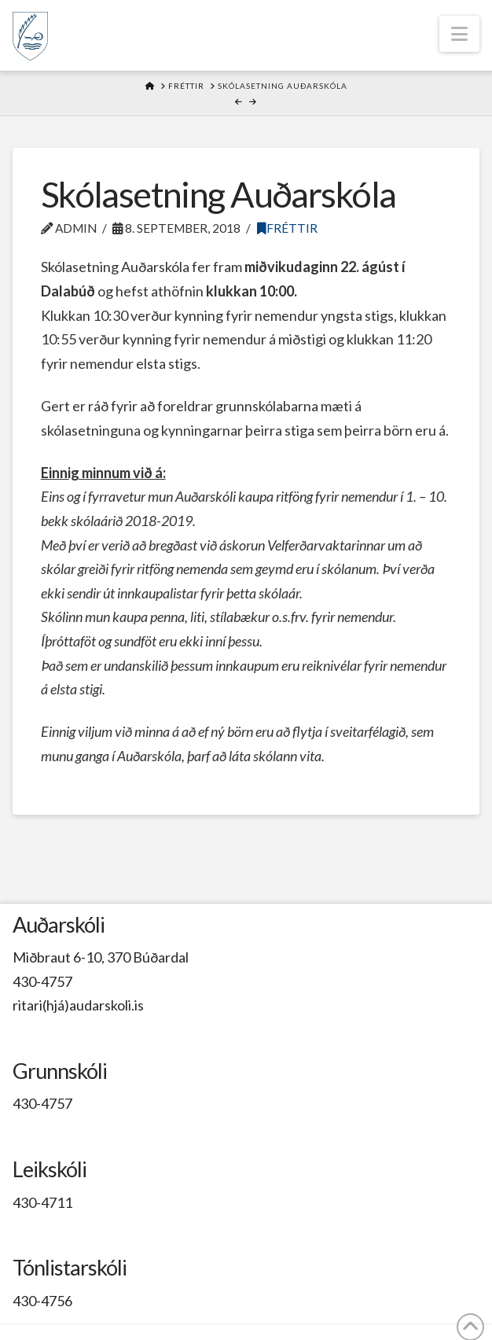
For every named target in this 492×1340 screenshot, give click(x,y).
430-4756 (42, 1300)
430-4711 (42, 1202)
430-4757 (42, 981)
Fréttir (287, 228)
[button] (459, 34)
